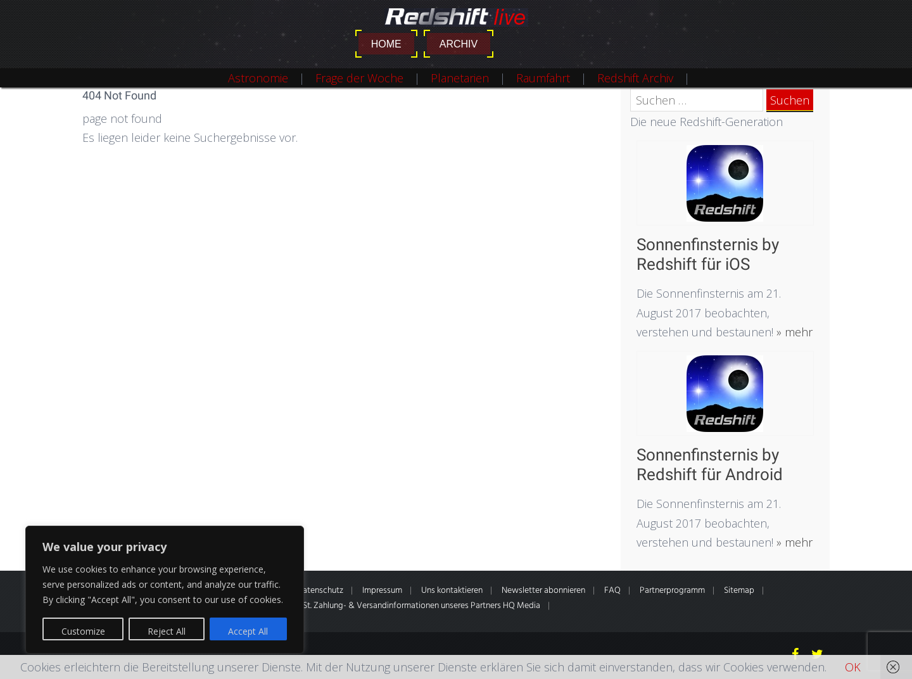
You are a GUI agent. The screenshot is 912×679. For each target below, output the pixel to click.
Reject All (167, 631)
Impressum (382, 590)
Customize (83, 631)
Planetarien (460, 78)
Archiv (459, 44)
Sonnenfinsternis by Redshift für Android (709, 464)
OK (853, 667)
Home (386, 44)
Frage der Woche (359, 78)
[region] (164, 590)
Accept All (248, 631)
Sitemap (739, 590)
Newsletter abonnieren (543, 590)
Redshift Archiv (635, 78)
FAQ (612, 590)
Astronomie (258, 78)
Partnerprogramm (672, 590)
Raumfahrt (543, 78)
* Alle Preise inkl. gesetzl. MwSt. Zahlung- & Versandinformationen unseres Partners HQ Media (369, 606)
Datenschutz (320, 590)
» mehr (793, 332)
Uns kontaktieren (452, 590)
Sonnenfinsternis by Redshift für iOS (707, 254)
